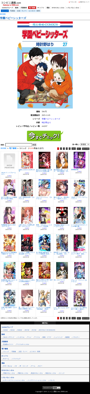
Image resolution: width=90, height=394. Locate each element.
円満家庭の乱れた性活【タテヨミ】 (8, 225)
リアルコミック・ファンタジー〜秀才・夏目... (79, 253)
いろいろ (52, 380)
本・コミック (24, 366)
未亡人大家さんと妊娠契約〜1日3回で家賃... (9, 197)
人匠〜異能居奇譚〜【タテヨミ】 (26, 197)
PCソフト (40, 8)
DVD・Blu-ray (7, 366)
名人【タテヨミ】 (59, 280)
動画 (16, 8)
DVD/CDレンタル (58, 8)
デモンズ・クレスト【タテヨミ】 (79, 280)
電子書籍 (32, 8)
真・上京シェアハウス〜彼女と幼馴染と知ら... (26, 308)
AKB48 (5, 330)
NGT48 (34, 330)
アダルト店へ (73, 2)
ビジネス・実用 (34, 11)
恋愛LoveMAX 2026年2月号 (27, 170)
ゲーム (33, 366)
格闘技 (67, 337)
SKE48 (12, 330)
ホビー (40, 366)
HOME (3, 14)
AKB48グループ (7, 8)
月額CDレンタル (23, 373)
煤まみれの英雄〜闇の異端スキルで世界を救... (44, 170)
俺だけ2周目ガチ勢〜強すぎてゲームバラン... (44, 280)
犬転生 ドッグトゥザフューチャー (79, 197)
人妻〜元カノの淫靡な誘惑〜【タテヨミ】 (26, 225)
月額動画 (24, 8)
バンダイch (20, 337)
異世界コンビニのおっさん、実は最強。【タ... (61, 253)
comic (9, 175)
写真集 (12, 11)
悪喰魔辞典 (74, 169)
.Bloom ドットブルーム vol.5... (8, 173)
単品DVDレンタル (37, 373)
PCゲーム (6, 358)
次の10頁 (86, 149)
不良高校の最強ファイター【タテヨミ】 (61, 225)
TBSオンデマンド (8, 337)
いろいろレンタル (72, 8)
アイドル (37, 337)
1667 (73, 149)
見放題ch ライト (8, 344)
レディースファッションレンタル (14, 380)
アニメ (29, 337)
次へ (78, 149)
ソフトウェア (16, 358)
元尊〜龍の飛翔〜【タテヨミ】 (9, 308)
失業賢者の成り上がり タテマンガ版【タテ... (9, 280)
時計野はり (46, 123)
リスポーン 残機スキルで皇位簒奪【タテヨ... (27, 253)
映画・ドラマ (47, 337)
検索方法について (84, 2)
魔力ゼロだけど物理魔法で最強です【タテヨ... (9, 253)
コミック (5, 11)
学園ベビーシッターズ (13, 18)
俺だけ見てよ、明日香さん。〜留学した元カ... (61, 197)
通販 (48, 8)
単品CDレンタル (50, 373)
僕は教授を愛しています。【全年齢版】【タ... (61, 170)
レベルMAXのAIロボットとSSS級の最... (79, 225)
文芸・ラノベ (22, 11)
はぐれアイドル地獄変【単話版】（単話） (43, 308)
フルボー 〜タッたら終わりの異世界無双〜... (27, 280)
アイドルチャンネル (22, 344)
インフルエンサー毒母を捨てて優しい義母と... (79, 308)
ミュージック (58, 337)
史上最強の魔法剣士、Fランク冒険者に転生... (43, 253)
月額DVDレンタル (9, 373)
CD (16, 366)
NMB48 (19, 330)
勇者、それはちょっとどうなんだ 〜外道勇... (44, 225)
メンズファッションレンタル (36, 380)
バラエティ (76, 337)
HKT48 (27, 330)
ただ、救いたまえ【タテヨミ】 (61, 308)
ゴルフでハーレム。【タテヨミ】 (44, 197)
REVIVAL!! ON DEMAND (47, 330)
